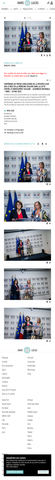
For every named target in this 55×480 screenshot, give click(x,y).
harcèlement (8, 113)
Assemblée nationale (10, 119)
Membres (4, 9)
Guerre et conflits (8, 394)
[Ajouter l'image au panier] (44, 55)
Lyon (3, 432)
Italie (29, 444)
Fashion (4, 386)
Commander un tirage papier (15, 130)
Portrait (30, 357)
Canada (30, 420)
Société (4, 361)
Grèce (30, 448)
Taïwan (30, 432)
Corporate (31, 361)
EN (50, 80)
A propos (41, 9)
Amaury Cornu (10, 65)
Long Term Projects (9, 390)
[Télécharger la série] (42, 144)
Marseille (5, 424)
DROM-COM (6, 416)
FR (47, 80)
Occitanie (5, 408)
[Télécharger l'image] (41, 55)
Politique (5, 357)
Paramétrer (43, 472)
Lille (3, 420)
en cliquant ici (32, 76)
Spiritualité (6, 378)
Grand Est (5, 400)
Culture (4, 374)
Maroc (30, 436)
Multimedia (31, 365)
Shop (29, 374)
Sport (4, 370)
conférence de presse (10, 121)
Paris (5, 124)
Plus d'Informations (12, 467)
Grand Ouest (6, 404)
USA (29, 424)
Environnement (7, 365)
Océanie (30, 416)
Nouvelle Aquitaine (8, 412)
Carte (15, 9)
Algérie (30, 440)
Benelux (30, 428)
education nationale (10, 116)
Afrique (30, 400)
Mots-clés (10, 111)
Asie (29, 408)
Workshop (31, 370)
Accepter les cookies (15, 472)
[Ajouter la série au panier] (46, 144)
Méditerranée (32, 412)
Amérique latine (33, 404)
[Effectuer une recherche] (48, 3)
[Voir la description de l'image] (47, 55)
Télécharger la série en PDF (15, 133)
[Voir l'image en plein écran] (50, 55)
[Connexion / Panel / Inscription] (52, 3)
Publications (28, 9)
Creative (5, 382)
